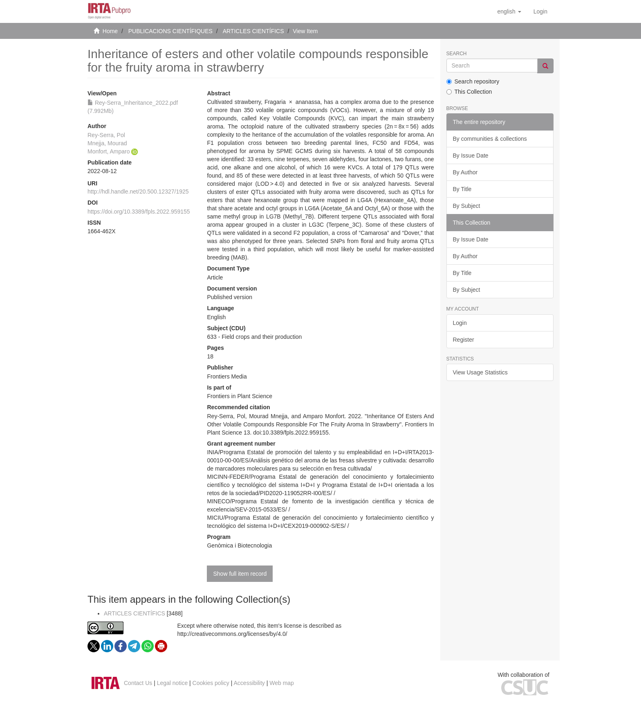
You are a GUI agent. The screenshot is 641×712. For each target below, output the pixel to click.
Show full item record (240, 573)
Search (456, 53)
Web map (281, 683)
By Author (465, 172)
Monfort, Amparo (108, 151)
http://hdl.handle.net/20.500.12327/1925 (138, 191)
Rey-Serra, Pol (106, 135)
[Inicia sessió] (540, 11)
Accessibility (249, 683)
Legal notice (172, 683)
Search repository (473, 81)
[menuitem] (540, 11)
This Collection (469, 91)
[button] (509, 11)
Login (460, 323)
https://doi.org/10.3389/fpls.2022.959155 (138, 211)
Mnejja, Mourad (107, 143)
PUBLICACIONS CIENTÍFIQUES (170, 31)
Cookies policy (211, 683)
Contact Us (138, 683)
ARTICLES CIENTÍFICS (253, 31)
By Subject (466, 206)
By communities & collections (490, 138)
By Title (462, 189)
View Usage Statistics (480, 372)
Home (110, 31)
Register (463, 339)
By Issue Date (471, 155)
